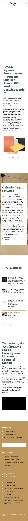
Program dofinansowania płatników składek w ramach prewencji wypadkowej (14, 502)
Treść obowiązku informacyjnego (13, 437)
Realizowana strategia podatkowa (13, 488)
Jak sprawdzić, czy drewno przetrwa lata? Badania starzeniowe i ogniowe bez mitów (16, 292)
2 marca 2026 (12, 296)
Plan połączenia (8, 491)
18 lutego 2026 (12, 308)
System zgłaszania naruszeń (11, 497)
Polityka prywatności (9, 431)
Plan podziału (7, 494)
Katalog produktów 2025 (11, 456)
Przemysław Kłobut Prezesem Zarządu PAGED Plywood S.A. (16, 314)
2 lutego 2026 (12, 317)
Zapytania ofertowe (9, 485)
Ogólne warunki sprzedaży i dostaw (14, 462)
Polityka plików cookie (10, 434)
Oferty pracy (7, 465)
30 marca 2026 (12, 285)
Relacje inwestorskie (9, 482)
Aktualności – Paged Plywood (12, 459)
